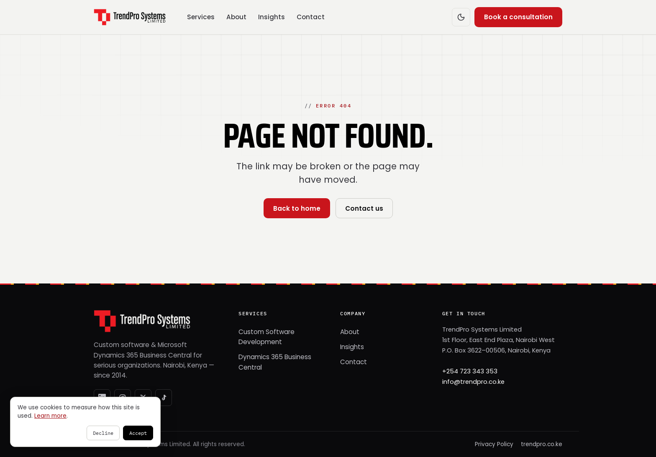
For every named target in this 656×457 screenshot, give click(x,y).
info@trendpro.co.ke (473, 382)
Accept (138, 433)
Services (201, 17)
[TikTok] (163, 397)
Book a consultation (518, 17)
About (236, 17)
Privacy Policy (494, 444)
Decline (103, 433)
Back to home (296, 208)
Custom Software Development (266, 336)
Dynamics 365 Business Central (274, 361)
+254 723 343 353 (469, 371)
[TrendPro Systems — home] (130, 17)
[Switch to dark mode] (461, 17)
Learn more (50, 416)
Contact (311, 17)
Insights (271, 17)
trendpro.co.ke (541, 444)
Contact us (364, 208)
